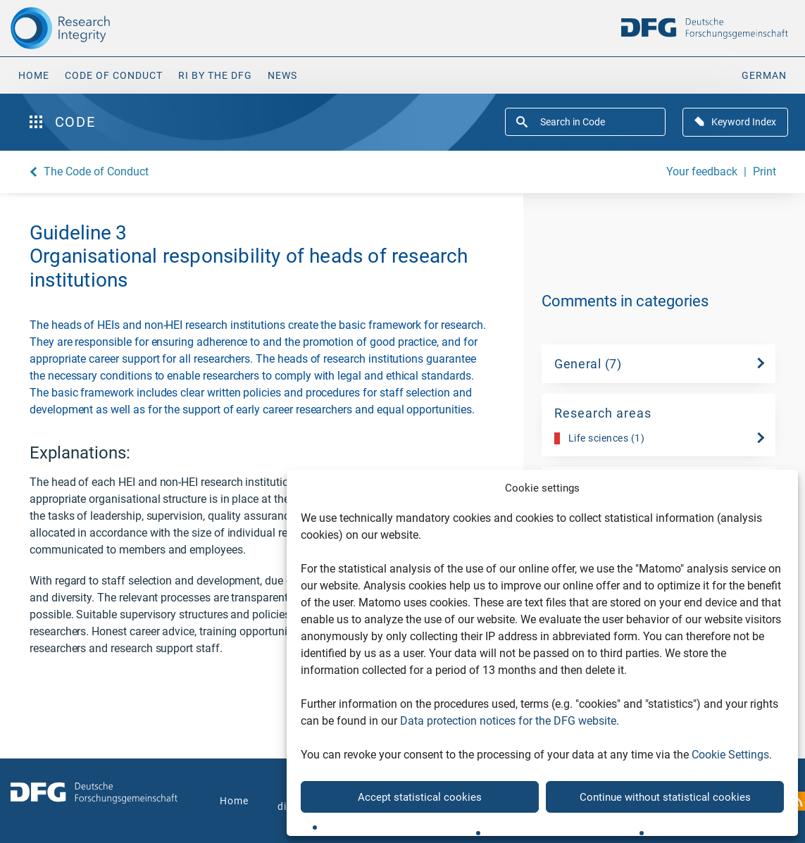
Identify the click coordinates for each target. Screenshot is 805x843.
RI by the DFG (215, 75)
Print (764, 171)
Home (33, 75)
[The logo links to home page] (101, 28)
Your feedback (701, 171)
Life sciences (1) (599, 438)
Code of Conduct (114, 75)
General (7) (588, 363)
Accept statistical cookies (420, 797)
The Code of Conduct (96, 171)
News (282, 75)
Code (62, 121)
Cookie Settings (730, 754)
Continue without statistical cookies (665, 797)
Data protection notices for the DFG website (508, 721)
